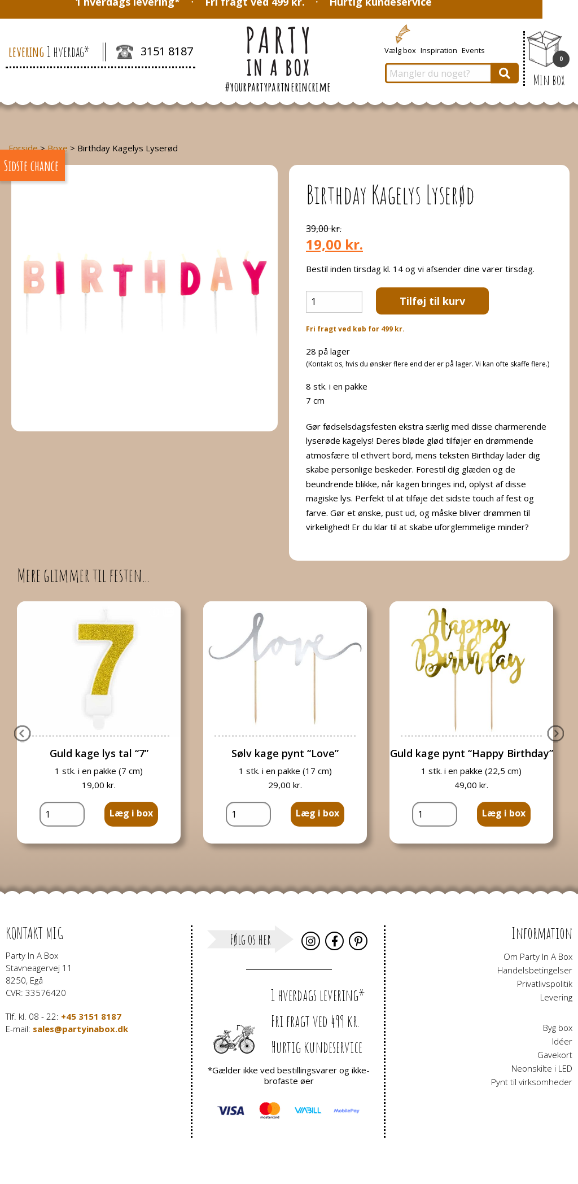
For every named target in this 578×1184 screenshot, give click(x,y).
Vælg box (400, 50)
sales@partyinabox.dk (80, 1028)
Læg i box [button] (131, 813)
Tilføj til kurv (432, 301)
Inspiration (439, 50)
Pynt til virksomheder (531, 1081)
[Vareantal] (334, 302)
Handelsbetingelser (534, 970)
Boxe (57, 148)
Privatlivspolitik (544, 983)
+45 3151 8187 (91, 1016)
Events (473, 50)
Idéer (562, 1041)
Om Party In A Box (537, 956)
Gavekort (554, 1054)
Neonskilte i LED (541, 1068)
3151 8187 (154, 52)
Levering (556, 997)
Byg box (557, 1027)
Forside (23, 148)
